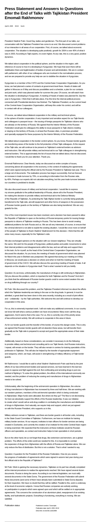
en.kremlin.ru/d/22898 (50, 511)
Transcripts (52, 505)
